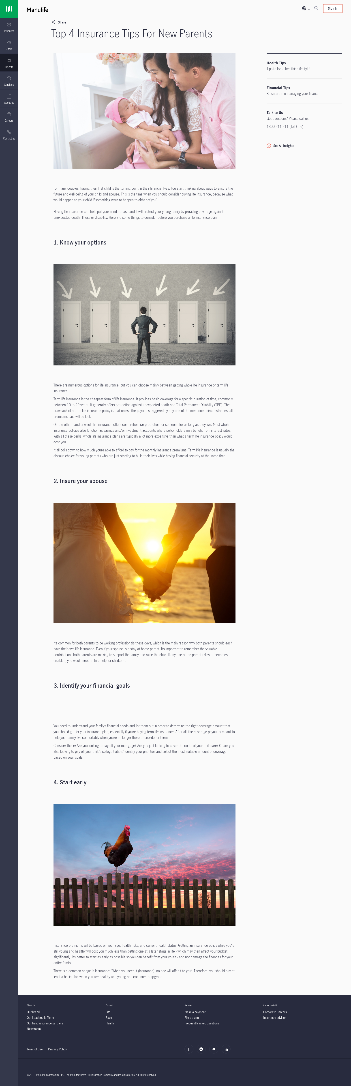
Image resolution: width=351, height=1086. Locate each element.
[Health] (110, 1023)
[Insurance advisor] (274, 1017)
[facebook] (190, 1051)
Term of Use (35, 1049)
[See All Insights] (280, 146)
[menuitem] (9, 27)
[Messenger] (202, 1051)
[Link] (9, 9)
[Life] (108, 1012)
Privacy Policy (57, 1049)
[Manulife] (105, 8)
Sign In (333, 8)
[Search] (316, 8)
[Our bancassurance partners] (45, 1023)
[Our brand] (33, 1012)
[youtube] (215, 1051)
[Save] (109, 1017)
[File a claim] (191, 1017)
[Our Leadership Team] (40, 1017)
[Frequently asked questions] (201, 1023)
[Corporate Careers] (275, 1012)
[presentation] (9, 27)
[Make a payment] (194, 1012)
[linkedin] (227, 1051)
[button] (306, 8)
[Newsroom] (34, 1029)
